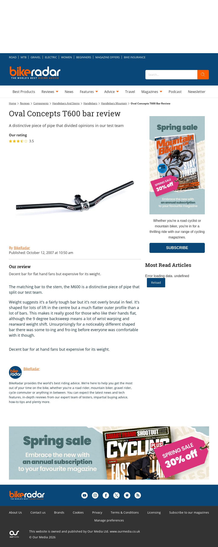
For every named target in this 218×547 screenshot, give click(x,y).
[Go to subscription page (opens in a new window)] (177, 213)
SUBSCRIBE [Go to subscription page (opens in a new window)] (177, 248)
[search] (203, 74)
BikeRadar (31, 368)
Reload (156, 283)
